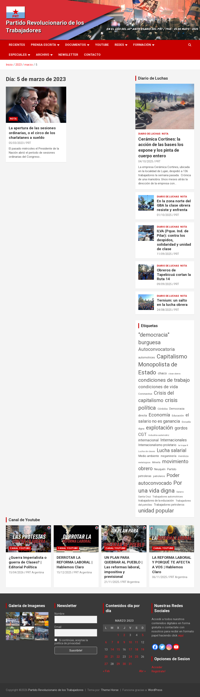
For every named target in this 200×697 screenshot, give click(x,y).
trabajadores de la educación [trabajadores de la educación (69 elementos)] (156, 500)
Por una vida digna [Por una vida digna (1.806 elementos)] (160, 487)
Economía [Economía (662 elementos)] (159, 415)
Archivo (42, 54)
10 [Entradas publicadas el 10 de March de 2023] (130, 642)
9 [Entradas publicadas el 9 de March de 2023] (124, 642)
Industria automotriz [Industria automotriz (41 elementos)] (158, 435)
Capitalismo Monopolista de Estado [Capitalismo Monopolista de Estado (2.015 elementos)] (162, 364)
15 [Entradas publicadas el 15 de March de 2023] (118, 649)
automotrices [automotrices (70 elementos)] (146, 357)
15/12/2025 (64, 572)
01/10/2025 (164, 214)
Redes (119, 45)
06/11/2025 (159, 577)
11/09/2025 (164, 253)
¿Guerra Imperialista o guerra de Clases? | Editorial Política (27, 562)
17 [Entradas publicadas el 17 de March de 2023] (130, 649)
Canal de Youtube (24, 519)
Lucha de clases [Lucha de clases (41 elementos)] (146, 451)
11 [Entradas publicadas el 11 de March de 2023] (136, 642)
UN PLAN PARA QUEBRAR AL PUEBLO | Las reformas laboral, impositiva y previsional (123, 567)
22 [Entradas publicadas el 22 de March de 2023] (118, 656)
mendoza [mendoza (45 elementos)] (183, 456)
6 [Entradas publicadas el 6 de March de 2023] (106, 642)
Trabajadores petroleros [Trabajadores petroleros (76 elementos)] (169, 504)
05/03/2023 (16, 142)
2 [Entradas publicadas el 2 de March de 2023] (124, 635)
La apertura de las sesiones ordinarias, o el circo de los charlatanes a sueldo (32, 133)
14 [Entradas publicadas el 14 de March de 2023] (112, 649)
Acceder (157, 667)
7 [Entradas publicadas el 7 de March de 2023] (112, 642)
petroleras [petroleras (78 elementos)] (144, 476)
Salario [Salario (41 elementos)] (180, 491)
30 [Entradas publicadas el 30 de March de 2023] (124, 664)
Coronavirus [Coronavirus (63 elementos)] (145, 393)
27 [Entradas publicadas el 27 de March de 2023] (106, 664)
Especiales (18, 54)
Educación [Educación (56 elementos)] (178, 415)
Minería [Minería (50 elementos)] (156, 462)
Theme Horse (110, 690)
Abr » (142, 671)
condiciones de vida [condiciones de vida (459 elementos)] (158, 386)
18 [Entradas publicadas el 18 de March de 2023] (136, 649)
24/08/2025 (164, 309)
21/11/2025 (111, 581)
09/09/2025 (164, 284)
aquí (180, 635)
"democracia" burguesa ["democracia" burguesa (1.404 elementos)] (153, 339)
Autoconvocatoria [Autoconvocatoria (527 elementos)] (156, 349)
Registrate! (158, 671)
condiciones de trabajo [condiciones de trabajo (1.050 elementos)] (164, 380)
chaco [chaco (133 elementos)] (162, 373)
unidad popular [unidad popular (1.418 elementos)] (156, 510)
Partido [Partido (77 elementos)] (171, 469)
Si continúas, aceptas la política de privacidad (71, 642)
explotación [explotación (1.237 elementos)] (159, 428)
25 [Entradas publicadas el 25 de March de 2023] (136, 656)
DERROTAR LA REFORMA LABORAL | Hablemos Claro (74, 562)
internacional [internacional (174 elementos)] (148, 440)
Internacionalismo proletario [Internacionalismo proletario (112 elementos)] (157, 445)
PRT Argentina (35, 572)
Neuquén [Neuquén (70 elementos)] (159, 469)
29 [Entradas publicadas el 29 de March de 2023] (118, 664)
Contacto (92, 54)
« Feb (106, 671)
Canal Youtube (20, 548)
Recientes (17, 45)
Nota (13, 118)
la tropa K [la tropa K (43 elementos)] (183, 445)
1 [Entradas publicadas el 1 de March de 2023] (118, 635)
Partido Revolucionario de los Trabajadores (55, 690)
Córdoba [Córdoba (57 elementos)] (163, 408)
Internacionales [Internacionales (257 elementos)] (173, 440)
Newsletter (68, 54)
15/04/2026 (16, 572)
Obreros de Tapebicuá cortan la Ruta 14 (174, 274)
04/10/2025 (145, 161)
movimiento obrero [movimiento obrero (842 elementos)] (163, 465)
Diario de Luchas (153, 78)
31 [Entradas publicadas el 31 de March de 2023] (130, 664)
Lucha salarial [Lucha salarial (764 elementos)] (171, 450)
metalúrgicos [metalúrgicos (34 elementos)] (144, 462)
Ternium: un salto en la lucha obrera (172, 302)
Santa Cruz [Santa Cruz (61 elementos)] (144, 496)
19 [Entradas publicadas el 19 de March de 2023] (142, 649)
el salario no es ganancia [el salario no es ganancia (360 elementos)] (163, 418)
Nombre (59, 613)
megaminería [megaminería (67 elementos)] (168, 456)
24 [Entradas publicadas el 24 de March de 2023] (130, 656)
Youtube (102, 45)
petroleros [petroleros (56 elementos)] (159, 476)
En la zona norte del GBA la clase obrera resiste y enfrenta (174, 205)
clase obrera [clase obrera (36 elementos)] (174, 373)
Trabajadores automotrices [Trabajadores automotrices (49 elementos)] (168, 496)
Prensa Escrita (43, 45)
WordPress (155, 690)
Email (57, 626)
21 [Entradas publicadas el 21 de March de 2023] (112, 656)
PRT (28, 142)
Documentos (75, 45)
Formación (142, 45)
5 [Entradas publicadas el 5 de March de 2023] (142, 635)
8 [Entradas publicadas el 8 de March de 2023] (118, 642)
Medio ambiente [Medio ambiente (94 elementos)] (148, 456)
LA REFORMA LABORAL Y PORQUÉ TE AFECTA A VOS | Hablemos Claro (171, 564)
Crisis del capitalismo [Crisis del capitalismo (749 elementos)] (156, 396)
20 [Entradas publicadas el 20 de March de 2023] (106, 656)
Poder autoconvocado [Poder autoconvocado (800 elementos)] (158, 479)
